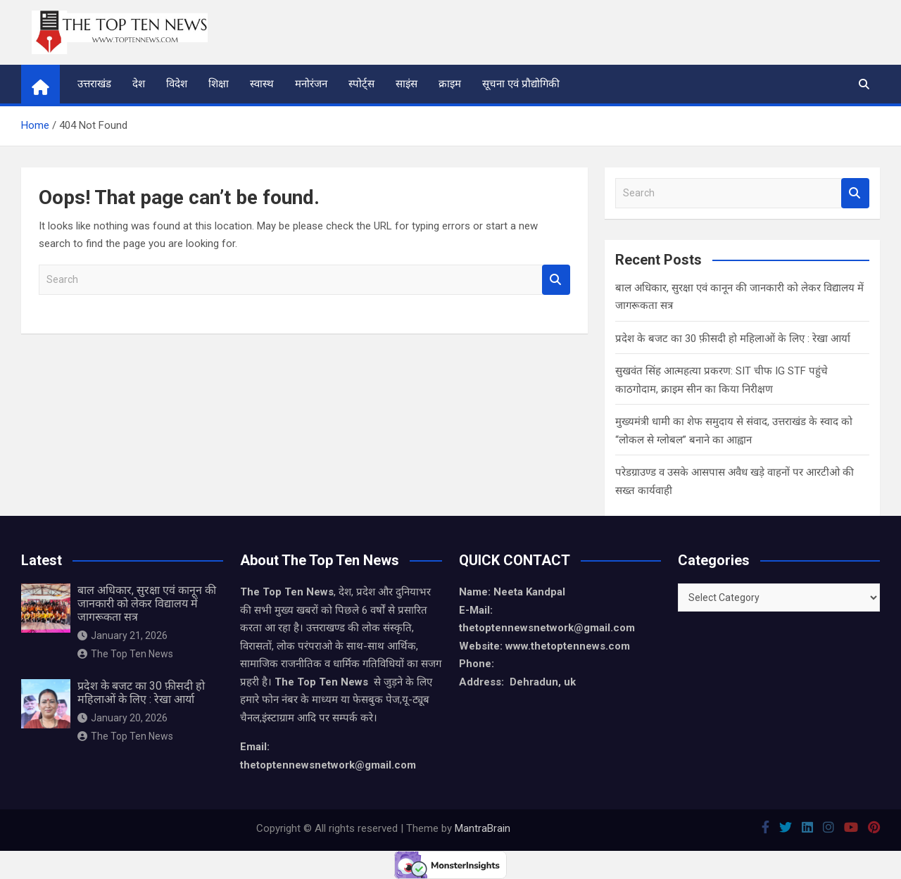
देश (138, 83)
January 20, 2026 (122, 717)
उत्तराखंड (94, 83)
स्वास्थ (262, 83)
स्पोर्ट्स (361, 83)
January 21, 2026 (122, 635)
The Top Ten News (125, 653)
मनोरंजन (311, 83)
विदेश (176, 83)
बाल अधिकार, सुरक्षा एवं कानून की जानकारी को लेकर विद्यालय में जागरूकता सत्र (146, 603)
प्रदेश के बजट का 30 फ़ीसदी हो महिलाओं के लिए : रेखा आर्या (732, 338)
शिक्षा (218, 83)
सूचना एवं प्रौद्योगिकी (521, 83)
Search (556, 280)
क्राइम (450, 83)
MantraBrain (482, 828)
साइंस (406, 83)
